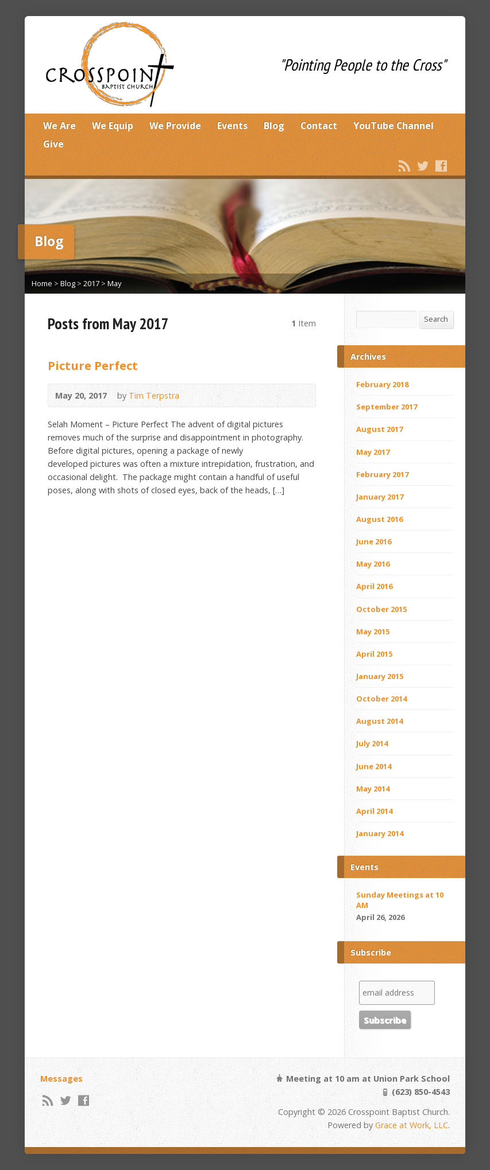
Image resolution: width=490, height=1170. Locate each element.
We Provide (175, 125)
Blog (274, 125)
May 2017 (372, 452)
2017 (91, 283)
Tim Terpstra (154, 395)
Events (232, 125)
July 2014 (372, 743)
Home (42, 283)
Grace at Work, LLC (411, 1125)
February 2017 (382, 474)
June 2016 (373, 541)
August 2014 (379, 721)
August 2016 (379, 519)
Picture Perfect (93, 365)
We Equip (112, 125)
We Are (59, 125)
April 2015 (374, 654)
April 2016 (374, 586)
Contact (318, 125)
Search (436, 319)
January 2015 (379, 676)
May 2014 (372, 788)
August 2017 (379, 429)
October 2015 (381, 609)
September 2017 (386, 406)
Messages (61, 1078)
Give (53, 144)
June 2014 (373, 766)
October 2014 (381, 698)
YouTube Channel (393, 125)
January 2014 (379, 833)
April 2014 (374, 811)
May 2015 (372, 631)
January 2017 (379, 497)
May (114, 283)
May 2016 (372, 564)
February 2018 (382, 384)
